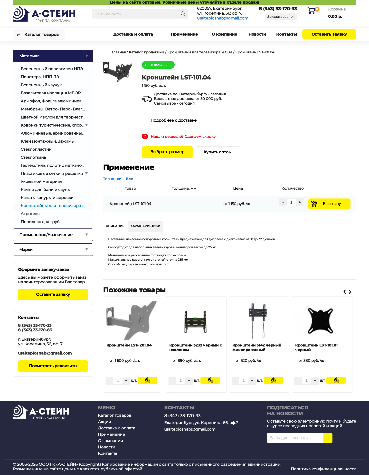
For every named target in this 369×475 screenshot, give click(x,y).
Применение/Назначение (46, 234)
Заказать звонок (280, 17)
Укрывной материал (41, 181)
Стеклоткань (33, 157)
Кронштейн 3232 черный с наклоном (195, 347)
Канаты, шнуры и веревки (47, 197)
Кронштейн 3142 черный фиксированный (256, 347)
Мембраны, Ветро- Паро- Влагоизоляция (53, 109)
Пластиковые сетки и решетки (52, 173)
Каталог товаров (41, 34)
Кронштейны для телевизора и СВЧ (53, 205)
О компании (224, 34)
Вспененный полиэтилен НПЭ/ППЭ (53, 69)
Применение (184, 34)
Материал (29, 56)
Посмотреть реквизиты (53, 366)
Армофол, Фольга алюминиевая (53, 101)
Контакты (286, 34)
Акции (104, 421)
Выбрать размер (167, 151)
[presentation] (344, 291)
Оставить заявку (329, 34)
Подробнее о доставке (174, 120)
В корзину (332, 204)
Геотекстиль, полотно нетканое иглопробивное (53, 165)
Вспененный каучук (41, 85)
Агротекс (30, 213)
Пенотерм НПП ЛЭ (40, 77)
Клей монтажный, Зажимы (48, 141)
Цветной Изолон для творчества (53, 117)
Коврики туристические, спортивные (53, 125)
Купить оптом (218, 152)
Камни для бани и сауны (46, 189)
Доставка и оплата (133, 34)
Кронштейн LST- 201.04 (128, 345)
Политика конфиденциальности (323, 469)
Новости (257, 34)
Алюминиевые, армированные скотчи (53, 133)
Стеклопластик (36, 149)
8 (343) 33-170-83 (35, 330)
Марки (26, 249)
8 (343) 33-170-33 (34, 325)
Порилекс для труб (40, 221)
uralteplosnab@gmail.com (222, 18)
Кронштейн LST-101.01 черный (316, 347)
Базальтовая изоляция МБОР (51, 93)
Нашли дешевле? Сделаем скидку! (184, 136)
